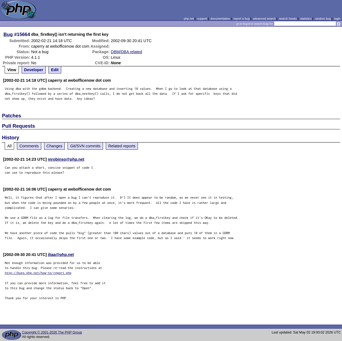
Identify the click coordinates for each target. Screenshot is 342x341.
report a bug (241, 18)
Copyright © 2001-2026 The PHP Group (52, 332)
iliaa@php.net (61, 254)
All (9, 146)
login (337, 18)
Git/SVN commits (85, 146)
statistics (306, 18)
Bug (8, 34)
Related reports (121, 146)
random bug (323, 18)
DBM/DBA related (126, 52)
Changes (55, 146)
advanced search (264, 18)
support (202, 18)
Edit (54, 70)
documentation (220, 18)
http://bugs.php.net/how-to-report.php (38, 273)
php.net (189, 18)
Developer (33, 70)
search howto (288, 18)
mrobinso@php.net (66, 159)
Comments (29, 146)
